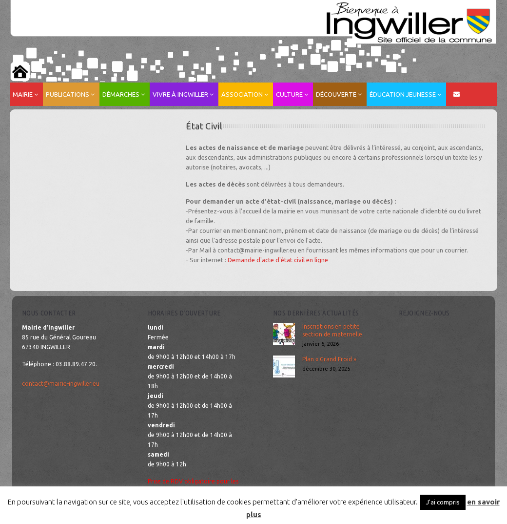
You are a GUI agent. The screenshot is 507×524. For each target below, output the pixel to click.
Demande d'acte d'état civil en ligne (278, 259)
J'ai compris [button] (443, 502)
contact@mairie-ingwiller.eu (60, 383)
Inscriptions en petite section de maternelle (332, 330)
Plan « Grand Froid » (329, 359)
